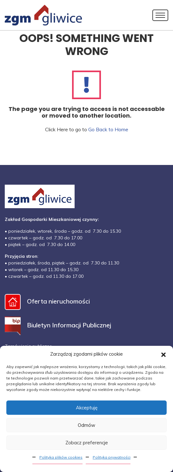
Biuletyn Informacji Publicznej (58, 325)
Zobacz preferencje (86, 443)
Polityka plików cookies (61, 457)
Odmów (86, 425)
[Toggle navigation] (160, 15)
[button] (163, 354)
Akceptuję (86, 408)
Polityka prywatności (111, 457)
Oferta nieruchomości (47, 301)
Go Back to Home (108, 129)
